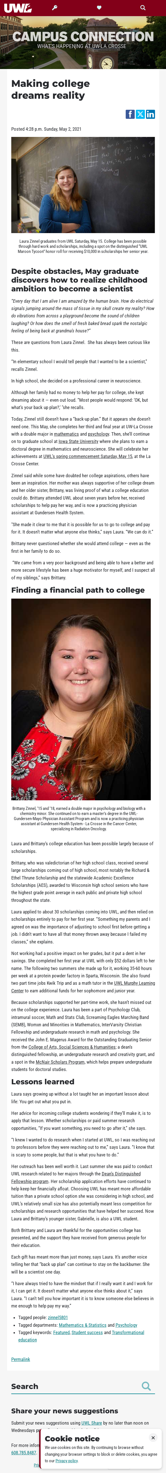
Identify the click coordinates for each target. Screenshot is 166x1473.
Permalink (20, 1359)
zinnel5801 (58, 1317)
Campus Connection (83, 36)
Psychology (126, 1325)
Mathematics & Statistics (83, 1325)
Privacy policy (67, 1460)
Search (81, 1386)
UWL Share (91, 1423)
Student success (87, 1332)
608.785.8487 (23, 1452)
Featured (61, 1332)
